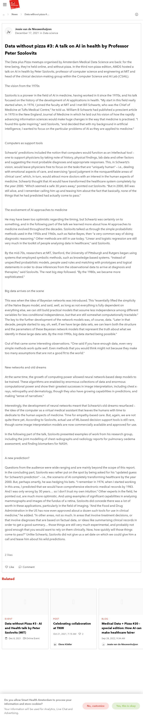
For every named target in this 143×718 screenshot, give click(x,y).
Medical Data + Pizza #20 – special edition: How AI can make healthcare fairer (122, 628)
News (15, 14)
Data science (50, 33)
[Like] (9, 567)
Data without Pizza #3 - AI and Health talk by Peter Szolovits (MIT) (23, 628)
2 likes (8, 555)
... (3, 14)
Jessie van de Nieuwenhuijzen (33, 29)
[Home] (34, 4)
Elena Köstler (65, 644)
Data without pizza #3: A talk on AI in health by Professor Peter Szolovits (38, 14)
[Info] (136, 14)
